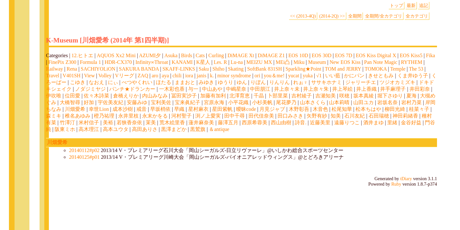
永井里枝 (128, 116)
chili (176, 75)
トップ (396, 5)
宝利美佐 (161, 102)
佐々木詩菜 (96, 95)
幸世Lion (99, 109)
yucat (293, 75)
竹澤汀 (67, 122)
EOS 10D (298, 55)
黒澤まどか (174, 129)
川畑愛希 (75, 109)
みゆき (206, 82)
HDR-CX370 (118, 62)
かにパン (354, 75)
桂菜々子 (419, 109)
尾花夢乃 (286, 102)
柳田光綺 (395, 109)
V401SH (71, 75)
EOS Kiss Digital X (376, 55)
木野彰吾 (299, 109)
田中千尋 (234, 116)
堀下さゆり (390, 95)
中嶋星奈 (236, 89)
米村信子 (89, 122)
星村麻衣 (198, 109)
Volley (104, 75)
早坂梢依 (160, 109)
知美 (336, 116)
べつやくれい (137, 82)
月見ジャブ (272, 109)
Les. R (220, 62)
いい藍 (333, 75)
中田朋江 (260, 89)
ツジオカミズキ (397, 82)
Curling (216, 55)
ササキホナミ (326, 82)
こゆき (77, 82)
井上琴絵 (342, 89)
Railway (54, 69)
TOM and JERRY (343, 69)
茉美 (151, 122)
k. (212, 75)
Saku (204, 69)
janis (201, 75)
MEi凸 (283, 62)
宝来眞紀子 (187, 102)
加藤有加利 (213, 95)
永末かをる (155, 116)
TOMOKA (375, 69)
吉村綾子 (301, 95)
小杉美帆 (262, 102)
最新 (411, 5)
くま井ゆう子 (412, 75)
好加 (89, 102)
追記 (423, 5)
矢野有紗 (317, 116)
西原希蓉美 (254, 122)
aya (165, 75)
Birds (186, 55)
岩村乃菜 (411, 102)
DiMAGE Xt (240, 55)
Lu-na (237, 62)
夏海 (411, 95)
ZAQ (143, 75)
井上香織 (366, 89)
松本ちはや (368, 109)
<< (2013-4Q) (303, 16)
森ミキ (53, 116)
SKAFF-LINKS (178, 69)
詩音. (300, 122)
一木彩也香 (172, 89)
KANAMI (182, 62)
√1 (319, 75)
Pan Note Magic (380, 62)
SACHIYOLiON (98, 69)
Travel (52, 75)
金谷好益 (411, 122)
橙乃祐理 (104, 116)
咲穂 (344, 95)
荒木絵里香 (172, 122)
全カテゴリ (417, 16)
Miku (299, 62)
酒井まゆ (373, 122)
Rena (72, 69)
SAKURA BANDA (139, 69)
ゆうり (225, 82)
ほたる (163, 82)
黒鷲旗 (197, 129)
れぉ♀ (300, 82)
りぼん (258, 82)
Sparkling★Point (303, 69)
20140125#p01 (84, 157)
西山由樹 (281, 122)
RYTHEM (411, 62)
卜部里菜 (277, 95)
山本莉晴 (339, 102)
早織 (179, 109)
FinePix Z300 (62, 62)
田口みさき (290, 116)
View (89, 75)
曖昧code (246, 109)
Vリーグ (124, 75)
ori (257, 75)
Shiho (218, 69)
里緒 (392, 122)
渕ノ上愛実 (208, 116)
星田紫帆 (222, 109)
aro (155, 75)
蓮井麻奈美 (201, 122)
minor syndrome (234, 75)
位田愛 (72, 95)
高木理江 (89, 129)
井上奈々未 (287, 89)
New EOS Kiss (345, 62)
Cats (200, 55)
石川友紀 (354, 116)
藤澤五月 (228, 122)
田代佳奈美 (261, 116)
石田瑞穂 (379, 116)
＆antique (219, 129)
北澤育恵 (239, 95)
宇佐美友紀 (110, 102)
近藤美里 (320, 122)
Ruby (396, 184)
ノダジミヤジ (90, 89)
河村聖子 (181, 116)
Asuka (171, 55)
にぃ (113, 82)
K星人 (203, 62)
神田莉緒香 (405, 116)
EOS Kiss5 (411, 55)
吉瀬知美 (325, 95)
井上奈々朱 (316, 89)
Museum (317, 62)
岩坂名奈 (387, 102)
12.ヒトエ (82, 55)
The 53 (416, 69)
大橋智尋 (70, 102)
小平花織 (238, 102)
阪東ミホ (65, 129)
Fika (430, 55)
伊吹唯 (53, 95)
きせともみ (381, 75)
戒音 (141, 109)
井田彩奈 (420, 89)
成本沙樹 (122, 109)
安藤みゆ (137, 102)
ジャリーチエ (360, 82)
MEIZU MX (259, 62)
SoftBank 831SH (264, 69)
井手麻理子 (393, 89)
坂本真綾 (363, 95)
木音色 (320, 109)
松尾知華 (342, 109)
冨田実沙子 (184, 95)
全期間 (355, 16)
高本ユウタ (115, 129)
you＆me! (274, 75)
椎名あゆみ (77, 116)
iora (189, 75)
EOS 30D (322, 55)
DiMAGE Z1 (271, 55)
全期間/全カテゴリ (383, 16)
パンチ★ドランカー (132, 89)
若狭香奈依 (129, 122)
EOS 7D (343, 55)
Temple (397, 69)
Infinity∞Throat (151, 62)
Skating (236, 69)
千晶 (259, 95)
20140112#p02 (84, 150)
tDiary (406, 178)
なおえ (96, 82)
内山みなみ (155, 95)
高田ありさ (144, 129)
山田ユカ (363, 102)
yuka (308, 75)
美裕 (108, 122)
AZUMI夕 (150, 55)
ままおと (185, 82)
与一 (193, 89)
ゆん (242, 82)
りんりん (279, 82)
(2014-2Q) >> (332, 16)
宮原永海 (214, 102)
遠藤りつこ (347, 122)
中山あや (212, 89)
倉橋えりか (126, 95)
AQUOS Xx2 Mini (116, 55)
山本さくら (313, 102)
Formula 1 (90, 62)
